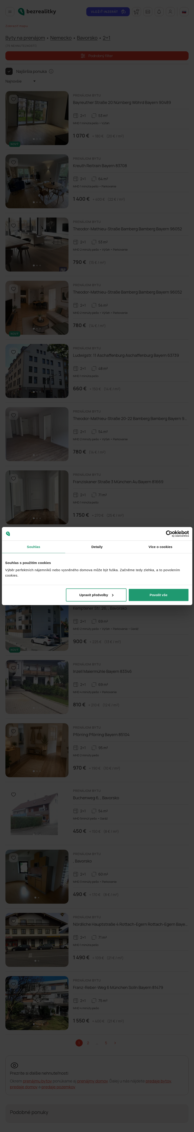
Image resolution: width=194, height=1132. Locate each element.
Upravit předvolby (96, 595)
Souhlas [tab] (33, 547)
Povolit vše (158, 595)
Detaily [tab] (97, 547)
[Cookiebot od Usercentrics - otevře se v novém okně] (169, 533)
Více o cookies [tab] (160, 547)
